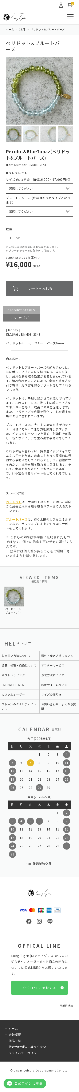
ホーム (10, 29)
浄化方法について (52, 675)
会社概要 (15, 1034)
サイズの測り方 (51, 694)
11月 (22, 29)
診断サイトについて (54, 685)
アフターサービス (52, 665)
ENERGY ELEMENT (14, 685)
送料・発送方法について (57, 656)
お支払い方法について (16, 656)
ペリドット (13, 502)
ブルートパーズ (17, 519)
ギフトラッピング (13, 675)
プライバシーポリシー (24, 1053)
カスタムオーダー (13, 694)
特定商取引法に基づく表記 (27, 1047)
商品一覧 (15, 1041)
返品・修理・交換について (19, 665)
